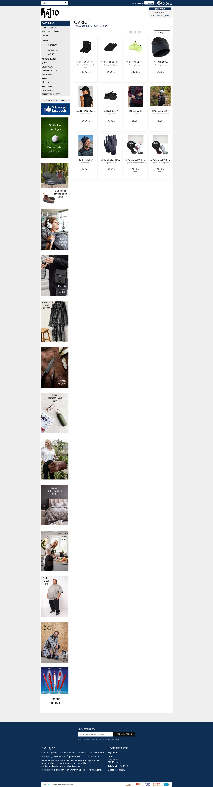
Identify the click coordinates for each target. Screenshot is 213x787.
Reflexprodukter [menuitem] (51, 94)
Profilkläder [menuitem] (49, 27)
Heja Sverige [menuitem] (48, 90)
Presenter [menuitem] (47, 86)
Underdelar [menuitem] (53, 50)
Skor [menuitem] (44, 63)
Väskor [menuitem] (45, 82)
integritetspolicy (116, 736)
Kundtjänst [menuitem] (137, 3)
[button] (130, 32)
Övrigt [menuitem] (50, 54)
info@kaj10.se (163, 16)
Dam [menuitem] (45, 40)
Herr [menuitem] (45, 35)
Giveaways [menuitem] (47, 66)
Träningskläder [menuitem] (50, 31)
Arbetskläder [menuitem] (49, 59)
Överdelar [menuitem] (52, 45)
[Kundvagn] (164, 4)
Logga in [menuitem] (149, 3)
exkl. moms (60, 100)
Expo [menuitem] (44, 78)
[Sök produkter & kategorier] (54, 3)
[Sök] (66, 3)
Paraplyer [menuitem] (47, 74)
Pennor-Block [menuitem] (49, 70)
